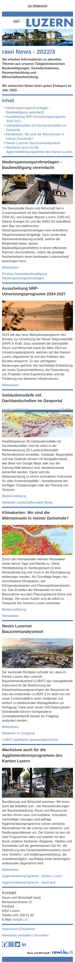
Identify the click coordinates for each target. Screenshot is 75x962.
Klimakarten (10, 616)
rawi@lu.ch (20, 919)
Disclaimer (27, 929)
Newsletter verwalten (17, 935)
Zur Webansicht (37, 5)
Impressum (10, 929)
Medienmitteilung (14, 496)
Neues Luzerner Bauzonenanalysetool (33, 143)
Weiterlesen (10, 267)
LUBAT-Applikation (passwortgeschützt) (30, 739)
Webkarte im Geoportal (18, 733)
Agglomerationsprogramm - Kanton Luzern (32, 876)
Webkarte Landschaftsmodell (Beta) (27, 502)
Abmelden (41, 935)
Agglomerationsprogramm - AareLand (28, 882)
